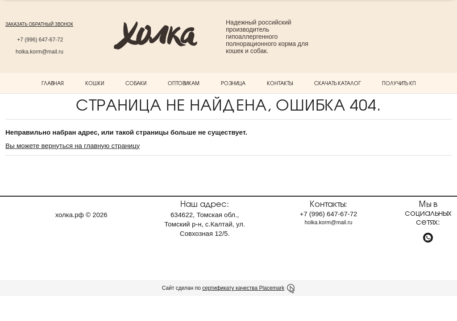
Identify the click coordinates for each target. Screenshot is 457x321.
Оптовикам (183, 82)
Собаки (135, 82)
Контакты (280, 82)
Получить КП (399, 82)
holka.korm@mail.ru (39, 52)
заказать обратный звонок (39, 24)
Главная (53, 82)
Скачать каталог (337, 82)
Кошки (94, 82)
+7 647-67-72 (39, 40)
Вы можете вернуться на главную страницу (72, 145)
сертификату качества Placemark (243, 288)
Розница (233, 82)
